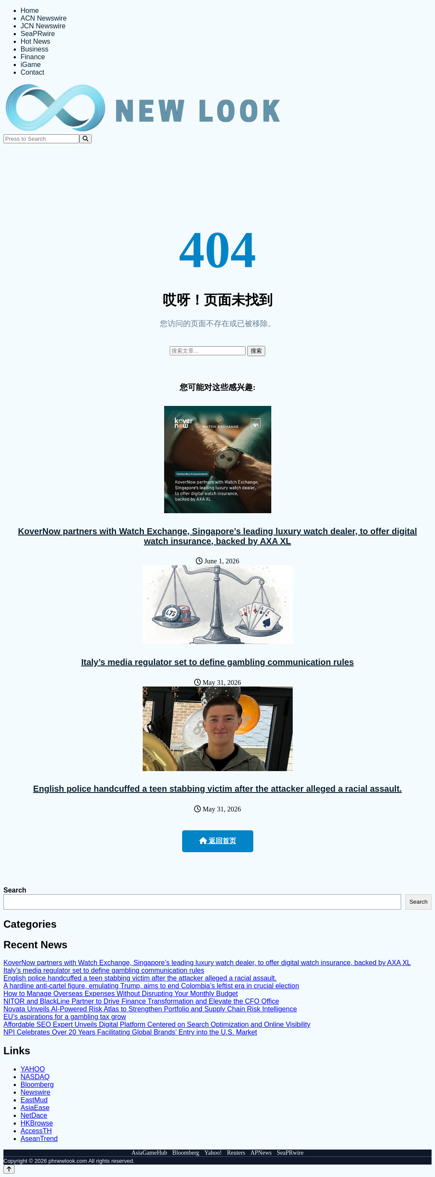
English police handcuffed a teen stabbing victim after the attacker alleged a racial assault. (217, 788)
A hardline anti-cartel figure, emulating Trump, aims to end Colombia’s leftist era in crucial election (151, 985)
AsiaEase (35, 1107)
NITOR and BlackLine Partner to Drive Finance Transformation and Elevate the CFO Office (141, 1001)
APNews (261, 1153)
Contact (32, 72)
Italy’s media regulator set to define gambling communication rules (217, 662)
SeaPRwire (38, 33)
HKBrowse (37, 1123)
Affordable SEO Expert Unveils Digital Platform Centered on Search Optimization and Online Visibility (156, 1024)
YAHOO (33, 1069)
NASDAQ (35, 1076)
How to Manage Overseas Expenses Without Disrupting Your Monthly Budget (120, 993)
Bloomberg (37, 1084)
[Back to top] (9, 1169)
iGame (31, 64)
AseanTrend (39, 1138)
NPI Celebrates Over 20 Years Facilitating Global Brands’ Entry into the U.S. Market (130, 1032)
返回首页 (217, 840)
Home (30, 10)
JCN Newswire (43, 26)
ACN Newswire (44, 18)
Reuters (236, 1153)
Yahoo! (213, 1153)
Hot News (35, 41)
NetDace (34, 1115)
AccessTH (36, 1131)
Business (34, 49)
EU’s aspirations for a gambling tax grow (64, 1016)
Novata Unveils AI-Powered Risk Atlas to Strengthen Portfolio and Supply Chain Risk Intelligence (150, 1009)
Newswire (35, 1092)
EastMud (34, 1100)
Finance (33, 57)
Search (14, 890)
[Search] (85, 138)
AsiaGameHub (149, 1153)
